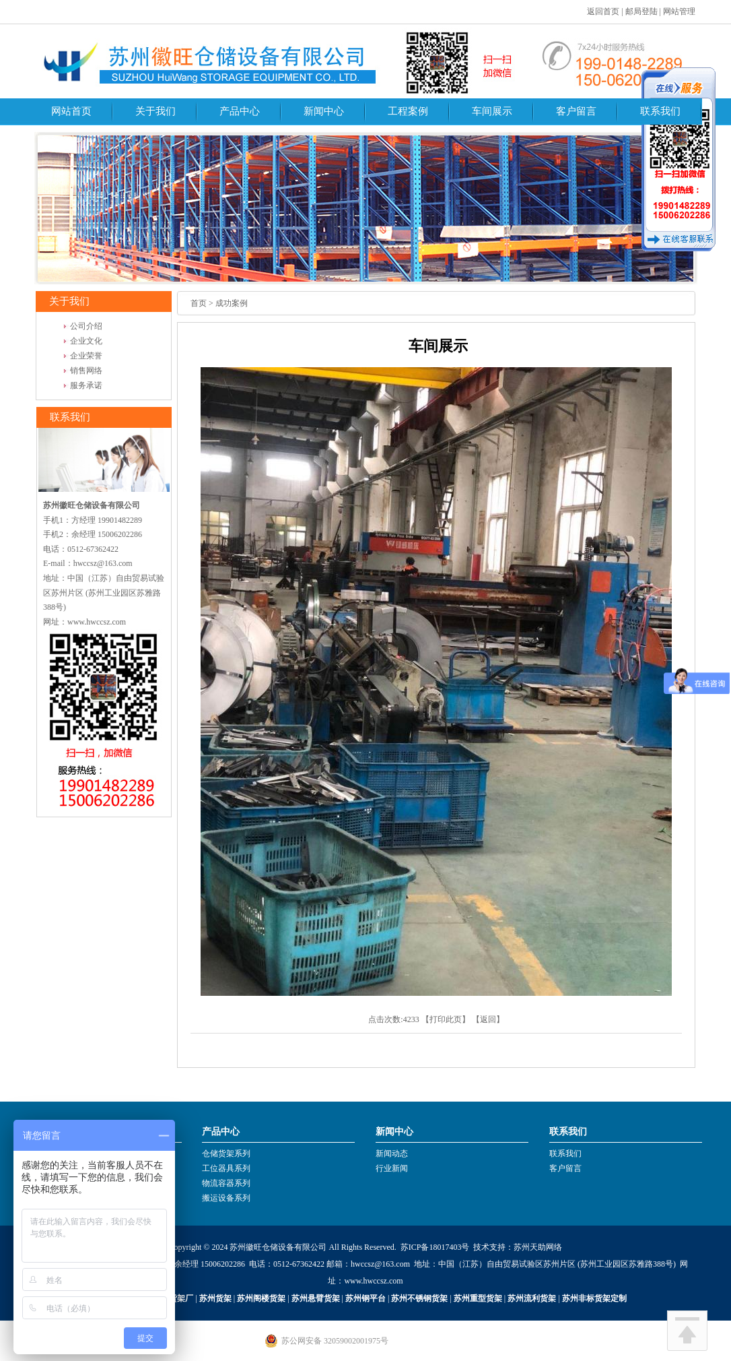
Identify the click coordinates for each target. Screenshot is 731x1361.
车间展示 (492, 111)
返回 (488, 1019)
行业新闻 (392, 1168)
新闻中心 (324, 111)
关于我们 (155, 111)
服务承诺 (86, 385)
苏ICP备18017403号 (435, 1247)
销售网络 (86, 370)
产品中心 (239, 111)
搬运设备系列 (226, 1198)
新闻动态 (392, 1153)
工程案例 (408, 111)
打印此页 (445, 1019)
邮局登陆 (641, 11)
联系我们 (660, 111)
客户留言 (576, 111)
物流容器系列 (226, 1183)
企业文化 (86, 341)
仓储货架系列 (226, 1153)
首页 (198, 303)
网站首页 (71, 111)
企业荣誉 (86, 355)
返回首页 (603, 11)
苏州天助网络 (538, 1247)
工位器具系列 (226, 1168)
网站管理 (679, 11)
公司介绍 (86, 326)
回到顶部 (687, 1330)
